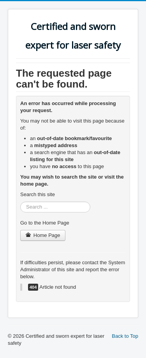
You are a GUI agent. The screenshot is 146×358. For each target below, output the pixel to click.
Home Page (42, 235)
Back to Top (125, 336)
